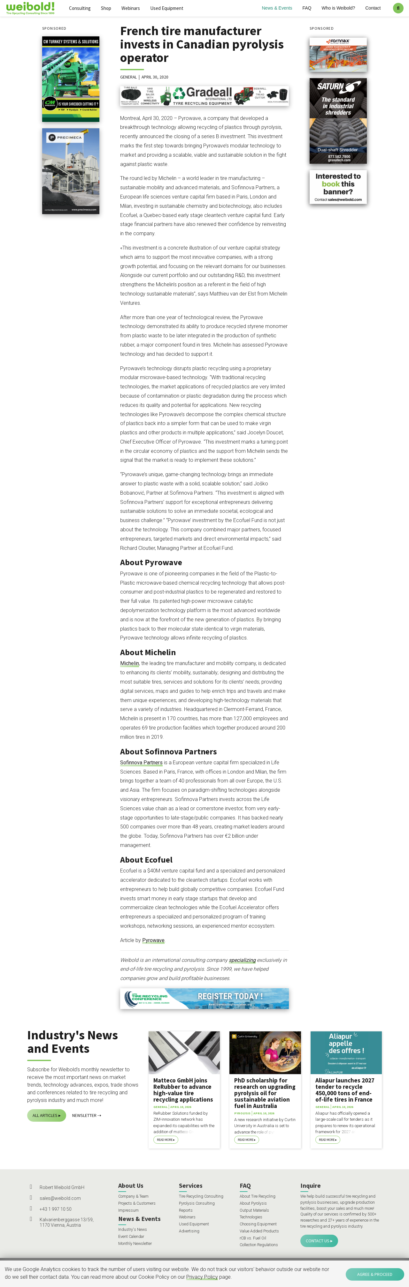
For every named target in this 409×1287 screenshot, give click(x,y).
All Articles (45, 1115)
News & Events (277, 8)
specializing (242, 960)
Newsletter (84, 1115)
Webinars (130, 8)
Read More (165, 1140)
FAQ (306, 8)
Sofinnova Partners (141, 762)
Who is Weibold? (338, 8)
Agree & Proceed (374, 1274)
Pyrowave (153, 940)
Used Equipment (166, 8)
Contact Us (317, 1241)
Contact (373, 8)
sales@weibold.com (60, 1198)
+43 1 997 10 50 (56, 1209)
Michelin (129, 663)
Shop (106, 8)
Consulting (80, 8)
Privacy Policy (202, 1277)
